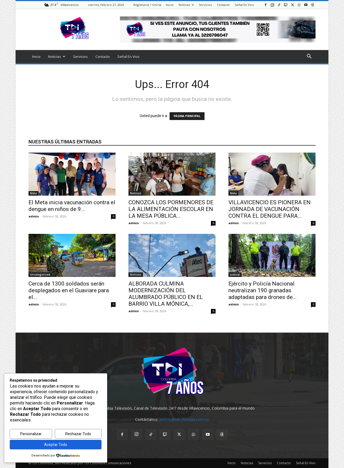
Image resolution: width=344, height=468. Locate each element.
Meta (33, 193)
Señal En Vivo (244, 5)
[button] (309, 56)
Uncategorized (40, 274)
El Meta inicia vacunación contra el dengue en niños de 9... (71, 205)
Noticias (186, 5)
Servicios (205, 5)
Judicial (235, 274)
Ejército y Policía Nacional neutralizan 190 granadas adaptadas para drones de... (262, 290)
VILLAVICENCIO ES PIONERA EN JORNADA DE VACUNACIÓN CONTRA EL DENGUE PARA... (269, 209)
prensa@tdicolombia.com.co (184, 419)
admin (33, 216)
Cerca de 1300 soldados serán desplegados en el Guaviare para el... (68, 290)
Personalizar (31, 434)
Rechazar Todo (78, 434)
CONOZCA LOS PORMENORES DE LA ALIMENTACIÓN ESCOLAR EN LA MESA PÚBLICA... (170, 209)
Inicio (170, 5)
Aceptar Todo (55, 444)
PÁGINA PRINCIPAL (187, 116)
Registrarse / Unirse (147, 5)
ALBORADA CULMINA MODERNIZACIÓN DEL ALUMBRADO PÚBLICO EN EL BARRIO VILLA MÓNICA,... (165, 293)
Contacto (223, 5)
